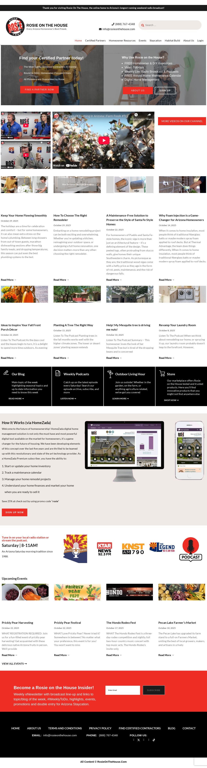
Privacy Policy (100, 730)
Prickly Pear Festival (67, 624)
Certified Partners (95, 40)
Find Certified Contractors (140, 730)
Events (142, 40)
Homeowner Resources (122, 40)
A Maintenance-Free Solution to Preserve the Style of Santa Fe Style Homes (129, 220)
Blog (171, 730)
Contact (189, 730)
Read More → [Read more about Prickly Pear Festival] (62, 656)
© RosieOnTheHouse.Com (111, 763)
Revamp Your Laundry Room (177, 325)
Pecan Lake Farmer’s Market (177, 624)
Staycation (156, 40)
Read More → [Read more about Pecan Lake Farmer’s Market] (166, 656)
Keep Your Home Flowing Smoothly (24, 215)
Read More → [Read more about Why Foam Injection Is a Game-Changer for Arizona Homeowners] (167, 279)
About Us (188, 40)
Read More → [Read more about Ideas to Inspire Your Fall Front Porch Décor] (9, 357)
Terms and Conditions (65, 730)
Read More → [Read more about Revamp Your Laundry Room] (167, 357)
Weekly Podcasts (76, 374)
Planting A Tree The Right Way (73, 325)
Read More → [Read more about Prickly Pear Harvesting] (9, 656)
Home (78, 40)
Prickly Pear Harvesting (17, 624)
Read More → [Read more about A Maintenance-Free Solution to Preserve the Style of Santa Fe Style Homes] (114, 279)
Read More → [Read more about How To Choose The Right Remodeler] (61, 279)
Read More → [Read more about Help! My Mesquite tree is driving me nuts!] (114, 357)
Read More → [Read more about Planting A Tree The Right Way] (61, 357)
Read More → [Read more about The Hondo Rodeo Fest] (114, 656)
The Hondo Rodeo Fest (121, 624)
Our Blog (18, 374)
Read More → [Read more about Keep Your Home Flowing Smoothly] (9, 279)
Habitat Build (172, 40)
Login (200, 40)
